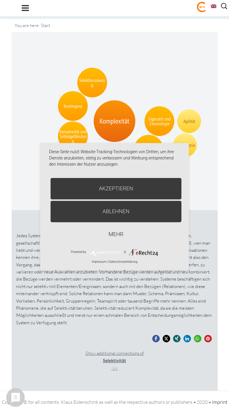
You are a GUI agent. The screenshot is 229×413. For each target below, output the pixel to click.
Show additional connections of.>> (114, 360)
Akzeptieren (116, 188)
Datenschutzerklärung (123, 261)
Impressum (99, 261)
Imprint (220, 402)
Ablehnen (116, 211)
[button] (156, 338)
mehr (116, 234)
